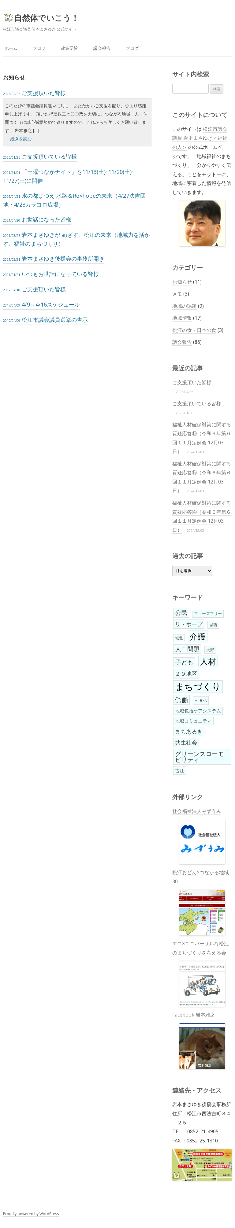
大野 (210, 650)
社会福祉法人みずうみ (198, 836)
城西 (213, 624)
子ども (184, 662)
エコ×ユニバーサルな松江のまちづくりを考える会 (200, 973)
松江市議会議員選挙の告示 (45, 319)
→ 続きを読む (18, 139)
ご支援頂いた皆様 (34, 93)
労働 (181, 699)
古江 (179, 770)
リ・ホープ (189, 624)
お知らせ (182, 281)
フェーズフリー (208, 613)
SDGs (201, 700)
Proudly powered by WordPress (31, 1213)
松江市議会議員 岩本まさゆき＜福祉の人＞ (199, 138)
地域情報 (182, 317)
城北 (179, 638)
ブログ (132, 48)
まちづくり (198, 686)
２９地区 (186, 673)
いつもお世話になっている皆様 (51, 274)
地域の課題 (184, 306)
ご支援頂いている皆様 (40, 156)
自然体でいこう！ (46, 17)
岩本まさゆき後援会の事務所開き (53, 258)
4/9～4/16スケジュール (41, 304)
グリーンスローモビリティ (199, 757)
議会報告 (101, 48)
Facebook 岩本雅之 (198, 1040)
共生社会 (186, 742)
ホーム (11, 48)
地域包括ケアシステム (198, 711)
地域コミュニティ (193, 721)
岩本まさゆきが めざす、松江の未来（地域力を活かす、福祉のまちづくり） (76, 239)
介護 (198, 636)
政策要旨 (69, 48)
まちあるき (189, 731)
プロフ (39, 48)
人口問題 (187, 649)
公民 (181, 612)
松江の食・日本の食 (194, 330)
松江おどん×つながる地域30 (200, 902)
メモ (177, 293)
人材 (208, 661)
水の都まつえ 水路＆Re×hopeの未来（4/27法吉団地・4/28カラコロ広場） (74, 200)
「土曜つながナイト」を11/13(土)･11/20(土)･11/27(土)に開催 (68, 176)
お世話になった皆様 (37, 219)
